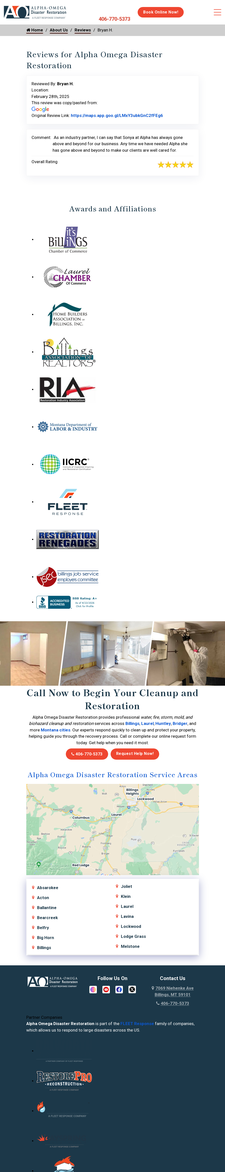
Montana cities (55, 729)
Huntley (163, 723)
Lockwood (131, 926)
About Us (59, 29)
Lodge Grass (133, 936)
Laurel (147, 723)
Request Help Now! (135, 753)
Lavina (127, 916)
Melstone (130, 946)
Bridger (180, 723)
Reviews (83, 29)
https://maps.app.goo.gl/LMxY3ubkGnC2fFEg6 (117, 115)
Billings (132, 723)
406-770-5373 (114, 19)
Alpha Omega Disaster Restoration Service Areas (112, 774)
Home (34, 29)
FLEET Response (137, 1023)
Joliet (126, 886)
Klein (126, 896)
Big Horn (45, 937)
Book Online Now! (160, 12)
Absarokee (47, 887)
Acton (43, 897)
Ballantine (47, 907)
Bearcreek (47, 917)
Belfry (43, 927)
